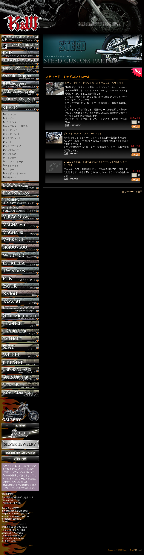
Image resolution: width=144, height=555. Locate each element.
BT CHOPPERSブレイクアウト (20, 84)
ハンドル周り (12, 153)
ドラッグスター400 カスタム (20, 193)
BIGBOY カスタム (20, 309)
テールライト (20, 339)
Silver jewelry (20, 444)
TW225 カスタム (20, 270)
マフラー (9, 169)
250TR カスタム (20, 286)
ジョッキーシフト (14, 146)
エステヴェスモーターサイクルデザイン (20, 54)
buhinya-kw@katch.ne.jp (13, 524)
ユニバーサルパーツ (20, 370)
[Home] (138, 550)
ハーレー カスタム (20, 100)
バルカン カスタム (20, 209)
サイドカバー (12, 130)
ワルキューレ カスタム (20, 240)
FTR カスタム (20, 278)
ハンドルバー (12, 150)
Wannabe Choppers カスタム (20, 77)
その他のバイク (20, 316)
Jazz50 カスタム (20, 301)
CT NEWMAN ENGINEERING (20, 38)
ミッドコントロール (15, 173)
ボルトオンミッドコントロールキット (83, 133)
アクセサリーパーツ (20, 378)
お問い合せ (20, 458)
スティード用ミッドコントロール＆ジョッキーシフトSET (94, 83)
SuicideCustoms (20, 433)
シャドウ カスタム (20, 201)
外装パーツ (10, 177)
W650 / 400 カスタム (20, 255)
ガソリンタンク (13, 122)
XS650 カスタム (20, 293)
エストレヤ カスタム (20, 263)
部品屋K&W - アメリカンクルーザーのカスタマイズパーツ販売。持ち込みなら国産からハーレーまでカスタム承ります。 (19, 13)
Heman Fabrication (20, 46)
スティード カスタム (20, 107)
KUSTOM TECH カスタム (20, 69)
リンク (20, 425)
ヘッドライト (12, 165)
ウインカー (10, 114)
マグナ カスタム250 (20, 224)
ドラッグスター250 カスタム (20, 186)
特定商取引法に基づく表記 (20, 452)
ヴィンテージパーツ (20, 385)
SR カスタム (20, 247)
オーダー (9, 118)
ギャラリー (20, 410)
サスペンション (13, 138)
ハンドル (20, 332)
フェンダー (10, 157)
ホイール (20, 355)
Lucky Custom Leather (20, 92)
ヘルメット (20, 362)
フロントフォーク (14, 161)
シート (8, 142)
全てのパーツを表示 (132, 191)
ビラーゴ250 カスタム (20, 217)
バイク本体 (20, 393)
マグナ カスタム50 (20, 232)
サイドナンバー (13, 134)
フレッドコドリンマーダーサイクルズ (20, 61)
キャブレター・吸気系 (16, 126)
